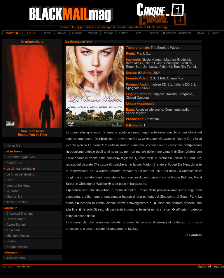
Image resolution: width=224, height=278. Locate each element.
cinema (77, 33)
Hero (9, 180)
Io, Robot (13, 191)
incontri (154, 33)
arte (138, 33)
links (200, 33)
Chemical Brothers (19, 213)
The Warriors (15, 258)
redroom (185, 33)
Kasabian (13, 230)
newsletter (22, 266)
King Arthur (14, 162)
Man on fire (14, 196)
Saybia (11, 241)
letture (108, 33)
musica (93, 33)
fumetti (123, 33)
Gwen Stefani (16, 224)
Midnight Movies (17, 235)
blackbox (169, 33)
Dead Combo (15, 219)
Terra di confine (17, 202)
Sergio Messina (17, 247)
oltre (216, 33)
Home (46, 33)
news (62, 33)
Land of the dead (18, 185)
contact (7, 266)
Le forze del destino (20, 174)
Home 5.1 (13, 145)
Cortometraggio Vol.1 (21, 157)
